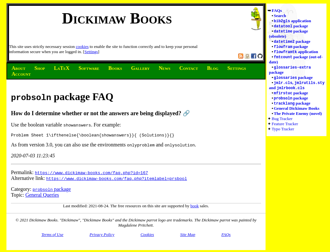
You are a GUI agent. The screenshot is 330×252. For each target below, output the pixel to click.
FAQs (277, 10)
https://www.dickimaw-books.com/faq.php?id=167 (91, 173)
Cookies (147, 235)
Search (280, 15)
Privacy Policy (102, 235)
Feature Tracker (285, 128)
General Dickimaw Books (297, 112)
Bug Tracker (282, 123)
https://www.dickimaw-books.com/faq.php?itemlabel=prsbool (116, 179)
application (292, 21)
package (291, 26)
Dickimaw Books (117, 18)
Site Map (187, 235)
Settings (91, 51)
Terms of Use (52, 235)
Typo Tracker (283, 133)
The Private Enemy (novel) (298, 118)
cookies (82, 46)
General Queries (42, 196)
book (194, 206)
